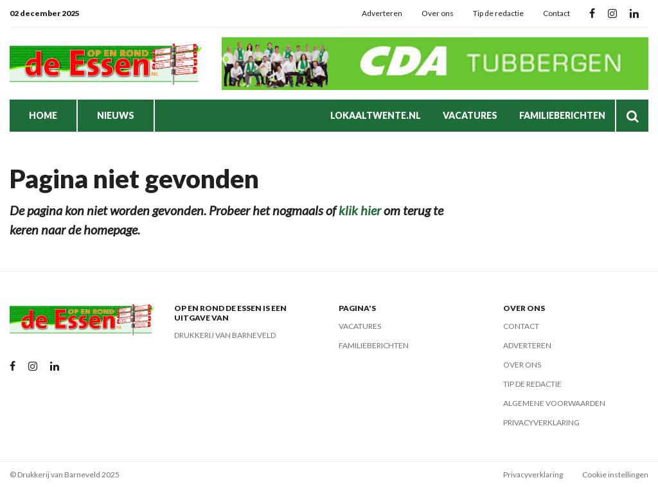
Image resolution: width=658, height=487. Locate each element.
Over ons (438, 13)
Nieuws (115, 115)
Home (43, 115)
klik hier (360, 210)
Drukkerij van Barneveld (225, 335)
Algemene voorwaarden (554, 403)
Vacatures (470, 115)
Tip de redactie (498, 13)
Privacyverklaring (541, 422)
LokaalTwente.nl (375, 115)
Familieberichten (562, 115)
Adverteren (382, 13)
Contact (556, 13)
